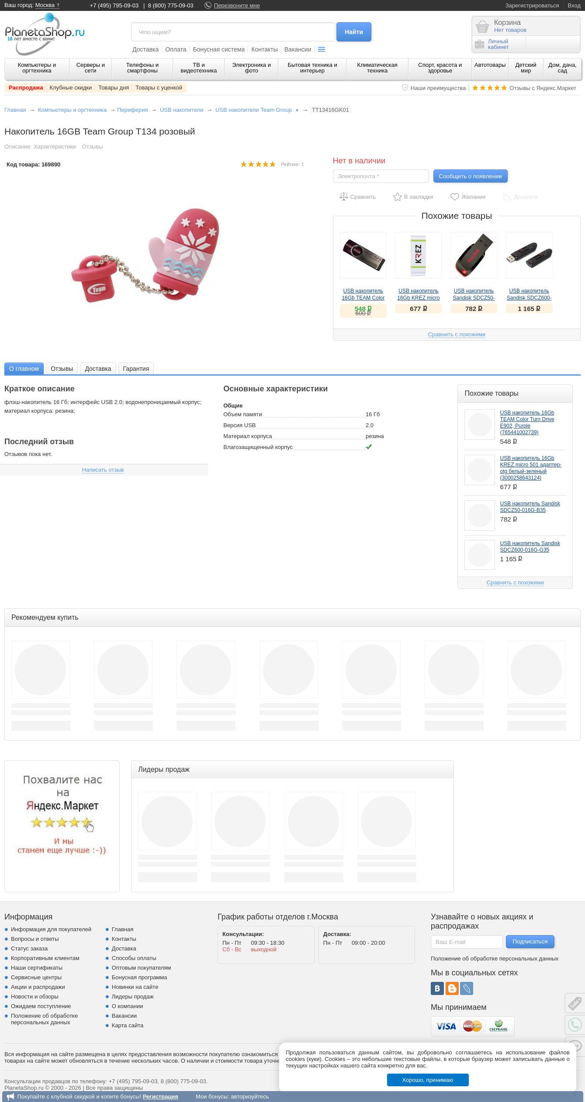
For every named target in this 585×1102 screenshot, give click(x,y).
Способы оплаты (134, 958)
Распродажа (26, 87)
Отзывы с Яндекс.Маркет (542, 88)
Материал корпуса (247, 436)
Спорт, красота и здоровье (440, 68)
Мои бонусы (212, 1096)
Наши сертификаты (36, 967)
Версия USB (239, 425)
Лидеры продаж (133, 996)
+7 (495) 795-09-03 (114, 5)
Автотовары (490, 65)
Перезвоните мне (237, 5)
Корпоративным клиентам (45, 958)
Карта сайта (127, 1025)
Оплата (175, 49)
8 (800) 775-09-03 (171, 5)
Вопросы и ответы (35, 939)
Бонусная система (219, 49)
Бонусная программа (139, 977)
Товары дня (113, 87)
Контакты (264, 49)
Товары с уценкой (158, 87)
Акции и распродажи (38, 987)
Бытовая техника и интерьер (312, 68)
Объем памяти (242, 414)
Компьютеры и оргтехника (37, 68)
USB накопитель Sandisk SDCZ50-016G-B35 (474, 298)
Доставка (145, 49)
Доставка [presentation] (98, 368)
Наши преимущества (438, 88)
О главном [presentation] (24, 368)
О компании (127, 1006)
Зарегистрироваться (532, 5)
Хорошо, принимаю (427, 1080)
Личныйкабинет (492, 44)
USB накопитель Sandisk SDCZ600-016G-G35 (529, 298)
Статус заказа (29, 948)
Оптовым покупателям (141, 967)
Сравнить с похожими (456, 334)
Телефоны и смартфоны (142, 68)
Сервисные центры (36, 977)
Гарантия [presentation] (136, 368)
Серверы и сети (90, 68)
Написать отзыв (103, 469)
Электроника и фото (251, 68)
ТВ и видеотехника (199, 68)
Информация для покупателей (51, 929)
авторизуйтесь (250, 1096)
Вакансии (298, 49)
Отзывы (92, 146)
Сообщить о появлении (470, 176)
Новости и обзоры (35, 996)
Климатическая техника (377, 68)
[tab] (24, 368)
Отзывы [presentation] (62, 368)
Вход (574, 5)
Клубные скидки (71, 87)
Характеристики (55, 146)
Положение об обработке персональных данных (44, 1019)
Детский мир (526, 68)
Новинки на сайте (135, 987)
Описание (17, 146)
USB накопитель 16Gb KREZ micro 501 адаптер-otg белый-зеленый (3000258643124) (531, 468)
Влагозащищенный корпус (258, 447)
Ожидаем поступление (41, 1006)
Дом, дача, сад (562, 68)
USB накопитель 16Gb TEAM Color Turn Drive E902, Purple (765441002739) (527, 422)
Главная (15, 110)
